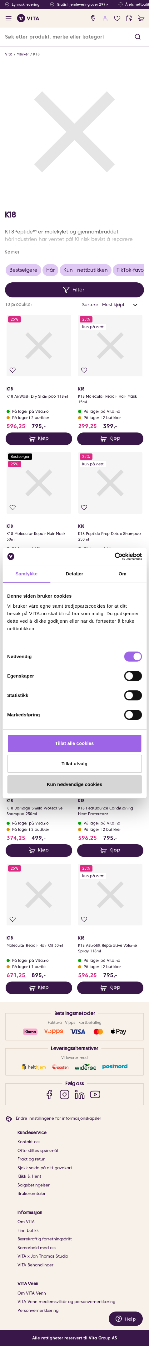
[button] (137, 37)
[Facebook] (49, 1094)
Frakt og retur (31, 1159)
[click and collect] (129, 18)
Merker (23, 54)
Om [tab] (123, 573)
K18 (36, 54)
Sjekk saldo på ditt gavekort (44, 1167)
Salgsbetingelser (33, 1185)
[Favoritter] (117, 18)
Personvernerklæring (37, 1310)
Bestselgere (23, 270)
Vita (8, 54)
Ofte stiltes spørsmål (37, 1150)
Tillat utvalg (74, 763)
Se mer (12, 252)
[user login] (105, 18)
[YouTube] (95, 1094)
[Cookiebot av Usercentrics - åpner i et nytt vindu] (114, 557)
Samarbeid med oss (36, 1247)
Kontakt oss (28, 1141)
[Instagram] (64, 1094)
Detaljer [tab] (74, 573)
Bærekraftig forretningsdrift (44, 1239)
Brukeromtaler (31, 1193)
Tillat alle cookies (74, 743)
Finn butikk (28, 1230)
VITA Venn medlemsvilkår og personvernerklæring (66, 1301)
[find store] (93, 18)
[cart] (141, 18)
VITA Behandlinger (35, 1265)
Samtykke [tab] (26, 573)
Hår (50, 270)
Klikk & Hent (29, 1176)
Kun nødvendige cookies (74, 784)
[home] (28, 18)
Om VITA (26, 1221)
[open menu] (8, 18)
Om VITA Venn (31, 1293)
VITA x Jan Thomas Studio (42, 1256)
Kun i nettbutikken (85, 270)
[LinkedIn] (80, 1094)
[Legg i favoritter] (13, 370)
